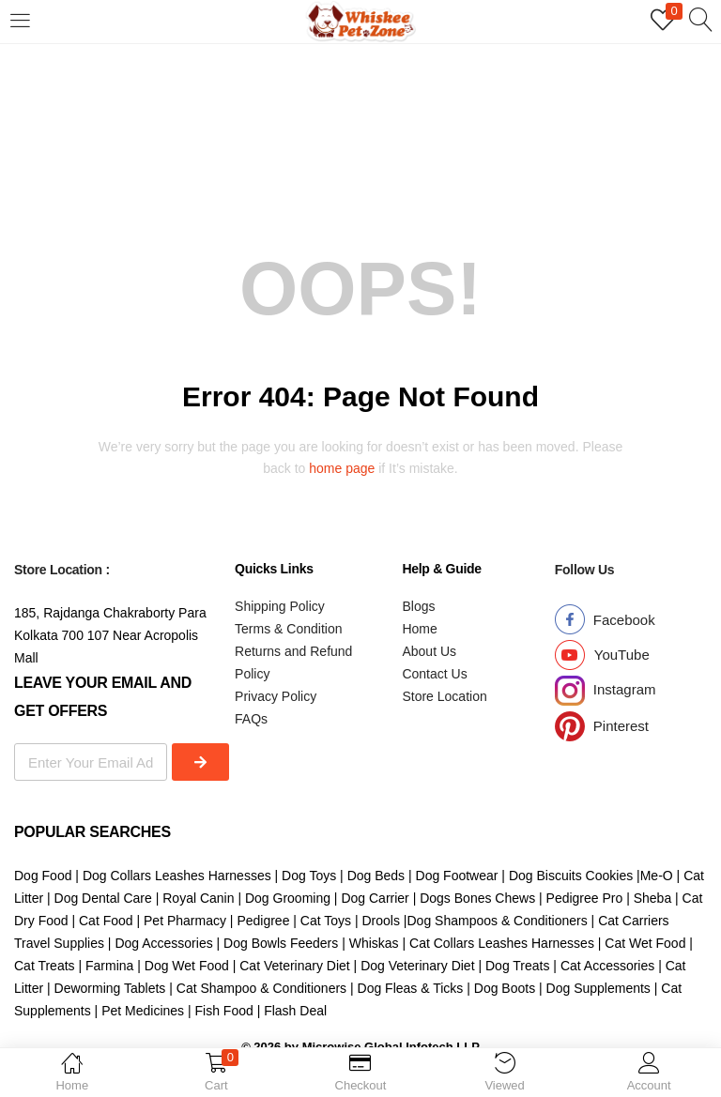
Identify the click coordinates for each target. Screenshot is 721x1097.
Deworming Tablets (110, 988)
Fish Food (224, 1010)
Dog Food (42, 875)
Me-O (656, 875)
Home (419, 628)
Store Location (444, 696)
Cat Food (106, 920)
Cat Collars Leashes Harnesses (501, 943)
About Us (429, 651)
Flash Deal (295, 1010)
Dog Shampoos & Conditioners (497, 920)
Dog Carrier (374, 898)
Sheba (652, 898)
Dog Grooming (287, 898)
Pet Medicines (142, 1010)
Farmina (109, 965)
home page (342, 468)
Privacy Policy (275, 696)
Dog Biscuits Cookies (571, 875)
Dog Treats (517, 965)
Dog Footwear (457, 875)
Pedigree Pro (584, 898)
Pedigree (263, 920)
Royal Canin (198, 898)
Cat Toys (325, 920)
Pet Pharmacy (185, 920)
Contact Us (434, 673)
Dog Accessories (163, 943)
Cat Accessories (607, 965)
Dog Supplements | (604, 988)
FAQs (251, 718)
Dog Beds (376, 875)
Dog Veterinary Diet (417, 965)
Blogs (418, 606)
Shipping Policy (280, 606)
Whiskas (374, 943)
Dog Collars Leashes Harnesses (177, 875)
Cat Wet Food (645, 943)
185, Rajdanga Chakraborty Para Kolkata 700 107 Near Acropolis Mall (110, 635)
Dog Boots (504, 988)
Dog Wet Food (185, 965)
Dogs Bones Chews (477, 898)
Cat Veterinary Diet (294, 965)
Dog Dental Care (103, 898)
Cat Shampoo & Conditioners (261, 988)
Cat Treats (44, 965)
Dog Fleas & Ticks (411, 988)
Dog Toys (311, 875)
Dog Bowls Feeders (280, 943)
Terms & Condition (288, 628)
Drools (380, 920)
